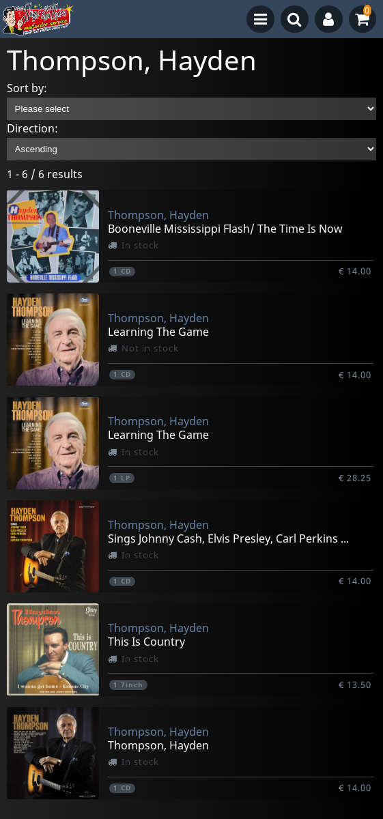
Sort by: (27, 88)
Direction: (32, 128)
